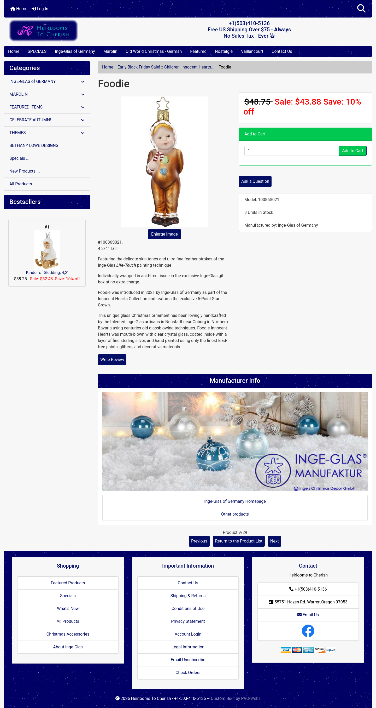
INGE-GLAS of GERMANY (47, 81)
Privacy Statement (188, 621)
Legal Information (188, 646)
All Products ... (22, 183)
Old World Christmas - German (154, 51)
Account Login (188, 634)
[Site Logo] (65, 30)
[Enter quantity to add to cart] (291, 151)
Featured (198, 51)
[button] (361, 8)
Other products (235, 514)
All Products (68, 621)
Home (18, 8)
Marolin (110, 51)
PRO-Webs (251, 698)
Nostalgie (224, 51)
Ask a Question (255, 181)
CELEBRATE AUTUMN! (47, 119)
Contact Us (282, 51)
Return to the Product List (238, 541)
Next (274, 541)
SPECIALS (37, 51)
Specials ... (19, 158)
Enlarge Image (164, 234)
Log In (40, 8)
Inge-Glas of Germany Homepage (235, 501)
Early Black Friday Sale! (139, 67)
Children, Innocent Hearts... (189, 67)
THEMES (47, 132)
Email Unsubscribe (188, 659)
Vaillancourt (252, 51)
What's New (68, 608)
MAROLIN (47, 94)
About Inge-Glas (68, 646)
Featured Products (68, 582)
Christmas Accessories (67, 634)
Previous (199, 541)
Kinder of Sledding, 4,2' (47, 252)
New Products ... (24, 171)
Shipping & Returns (188, 595)
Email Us (308, 614)
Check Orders (188, 672)
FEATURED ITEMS (47, 107)
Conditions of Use (188, 608)
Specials (68, 595)
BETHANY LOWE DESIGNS (33, 145)
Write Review (112, 359)
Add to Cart (352, 150)
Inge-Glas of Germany (75, 51)
